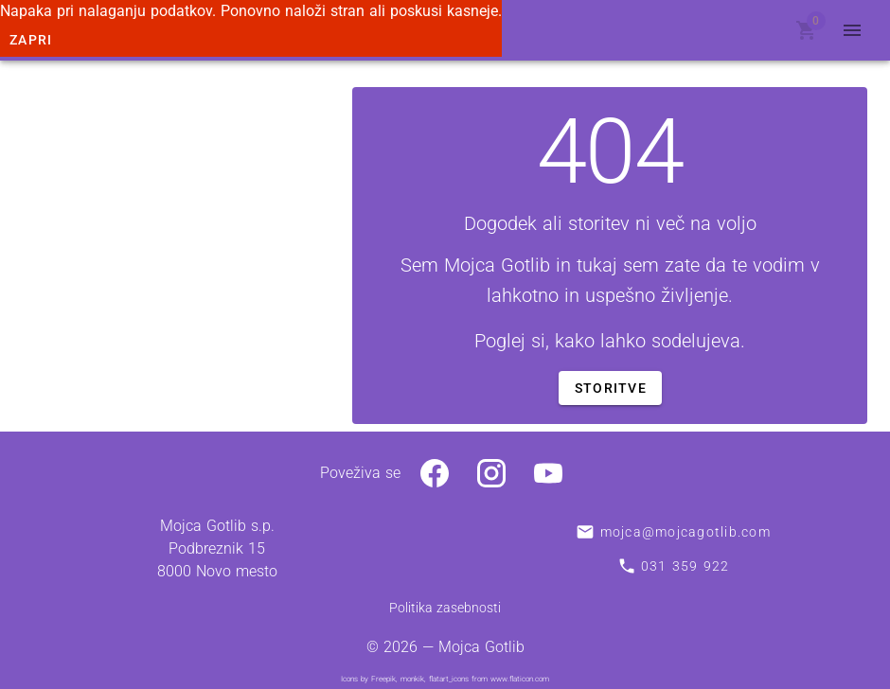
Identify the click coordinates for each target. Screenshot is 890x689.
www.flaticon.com (519, 679)
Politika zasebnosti (445, 607)
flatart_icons (449, 679)
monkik (412, 679)
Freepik (383, 679)
